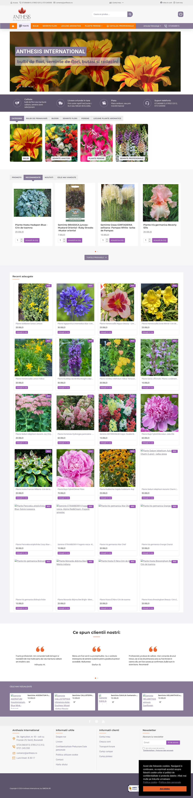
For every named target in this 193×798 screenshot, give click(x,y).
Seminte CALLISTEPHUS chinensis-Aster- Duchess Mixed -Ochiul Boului (83, 695)
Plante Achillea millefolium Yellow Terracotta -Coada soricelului (118, 379)
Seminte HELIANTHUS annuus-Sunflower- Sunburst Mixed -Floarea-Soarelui (170, 695)
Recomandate (33, 177)
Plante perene (96, 158)
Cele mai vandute (66, 177)
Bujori (55, 118)
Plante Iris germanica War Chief (113, 544)
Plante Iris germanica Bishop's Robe (31, 599)
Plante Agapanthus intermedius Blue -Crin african (76, 323)
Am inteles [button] (165, 789)
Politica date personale (170, 782)
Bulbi (26, 158)
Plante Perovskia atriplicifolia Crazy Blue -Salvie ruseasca (34, 544)
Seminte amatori (61, 158)
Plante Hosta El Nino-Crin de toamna (115, 599)
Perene (85, 118)
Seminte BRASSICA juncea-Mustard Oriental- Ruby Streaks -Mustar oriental (75, 228)
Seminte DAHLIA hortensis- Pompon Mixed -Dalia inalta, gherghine (124, 695)
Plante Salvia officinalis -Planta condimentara (160, 379)
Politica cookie (150, 782)
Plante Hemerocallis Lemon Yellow (30, 379)
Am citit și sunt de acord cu (158, 749)
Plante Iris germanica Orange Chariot (157, 544)
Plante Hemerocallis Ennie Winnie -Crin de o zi (160, 323)
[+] (21, 239)
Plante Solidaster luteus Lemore (29, 323)
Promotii (16, 177)
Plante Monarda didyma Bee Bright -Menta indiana (76, 599)
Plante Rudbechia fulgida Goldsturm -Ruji (117, 489)
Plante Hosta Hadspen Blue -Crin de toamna (31, 226)
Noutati (49, 177)
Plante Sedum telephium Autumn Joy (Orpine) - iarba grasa (34, 434)
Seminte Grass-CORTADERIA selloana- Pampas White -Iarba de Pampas (118, 228)
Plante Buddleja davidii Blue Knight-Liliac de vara (76, 379)
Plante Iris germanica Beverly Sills (159, 226)
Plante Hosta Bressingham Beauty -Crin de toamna (160, 599)
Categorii (17, 118)
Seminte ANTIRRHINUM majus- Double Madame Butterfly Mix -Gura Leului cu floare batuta (118, 434)
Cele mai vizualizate (21, 686)
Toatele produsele (95, 257)
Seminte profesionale (131, 158)
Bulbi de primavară (36, 118)
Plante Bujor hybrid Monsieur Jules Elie (158, 434)
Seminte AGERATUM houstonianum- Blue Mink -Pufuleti (39, 695)
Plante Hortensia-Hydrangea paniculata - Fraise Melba (76, 434)
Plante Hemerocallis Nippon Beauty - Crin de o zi (118, 323)
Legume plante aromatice (107, 118)
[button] (181, 782)
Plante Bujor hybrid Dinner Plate (71, 489)
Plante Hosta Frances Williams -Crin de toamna (34, 489)
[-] (21, 241)
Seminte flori (70, 118)
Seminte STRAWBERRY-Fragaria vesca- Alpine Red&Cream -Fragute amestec (76, 544)
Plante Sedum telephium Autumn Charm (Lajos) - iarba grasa (160, 489)
